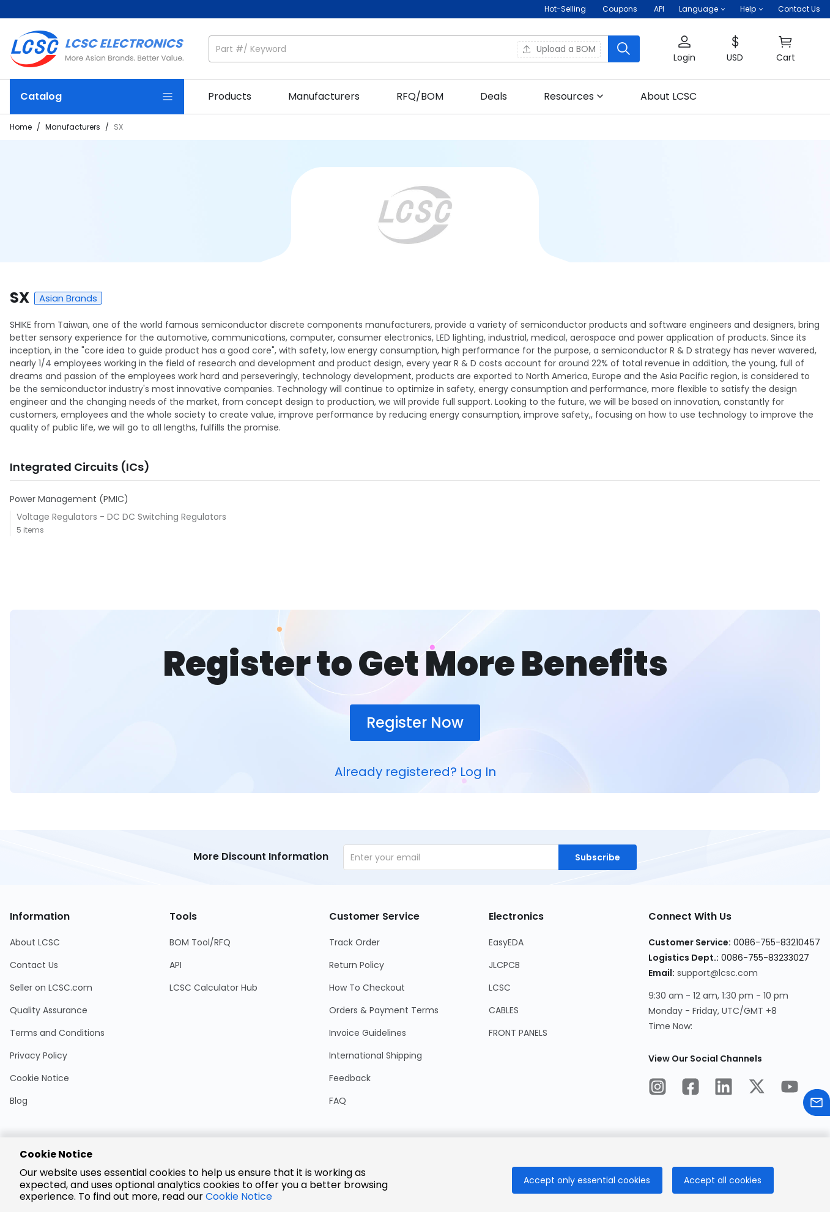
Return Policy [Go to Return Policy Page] (356, 965)
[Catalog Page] (96, 96)
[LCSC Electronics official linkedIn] (723, 1088)
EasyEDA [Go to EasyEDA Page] (506, 942)
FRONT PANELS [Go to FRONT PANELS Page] (518, 1033)
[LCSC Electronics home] (97, 49)
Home (21, 127)
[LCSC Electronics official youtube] (789, 1088)
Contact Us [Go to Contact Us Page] (34, 965)
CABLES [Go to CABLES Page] (504, 1010)
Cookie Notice (239, 1196)
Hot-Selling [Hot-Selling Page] (566, 9)
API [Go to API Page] (175, 965)
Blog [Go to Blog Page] (19, 1101)
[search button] (624, 48)
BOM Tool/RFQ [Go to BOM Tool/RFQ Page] (200, 942)
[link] (230, 96)
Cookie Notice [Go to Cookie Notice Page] (39, 1078)
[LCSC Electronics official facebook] (690, 1088)
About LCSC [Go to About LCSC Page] (35, 942)
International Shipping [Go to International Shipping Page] (375, 1055)
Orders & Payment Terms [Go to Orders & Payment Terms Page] (384, 1010)
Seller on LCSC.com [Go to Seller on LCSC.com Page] (51, 987)
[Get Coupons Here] (619, 9)
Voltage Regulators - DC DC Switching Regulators (121, 517)
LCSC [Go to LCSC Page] (500, 987)
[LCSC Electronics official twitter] (756, 1088)
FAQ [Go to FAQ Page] (337, 1101)
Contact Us (799, 9)
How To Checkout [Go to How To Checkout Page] (367, 987)
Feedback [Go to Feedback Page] (350, 1078)
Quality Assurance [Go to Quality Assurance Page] (48, 1010)
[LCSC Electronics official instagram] (657, 1088)
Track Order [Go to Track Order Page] (354, 942)
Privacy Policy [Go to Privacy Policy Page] (38, 1055)
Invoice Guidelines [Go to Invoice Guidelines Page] (367, 1033)
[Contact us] (816, 1104)
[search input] (409, 49)
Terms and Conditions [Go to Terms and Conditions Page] (57, 1033)
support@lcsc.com (717, 973)
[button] (702, 9)
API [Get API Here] (659, 9)
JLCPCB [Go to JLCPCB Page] (504, 965)
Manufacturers (72, 127)
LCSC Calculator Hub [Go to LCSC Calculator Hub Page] (213, 987)
